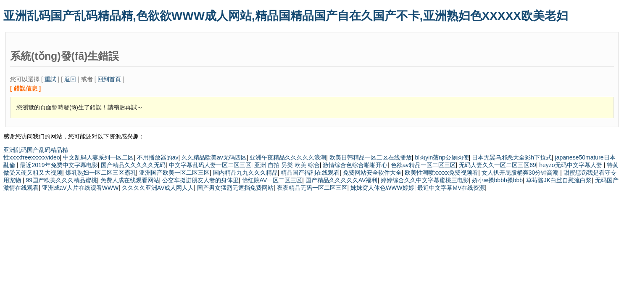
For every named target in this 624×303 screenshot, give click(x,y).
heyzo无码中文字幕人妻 (571, 165)
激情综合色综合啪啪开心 (355, 165)
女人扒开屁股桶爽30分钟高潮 (521, 172)
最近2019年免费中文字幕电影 (58, 165)
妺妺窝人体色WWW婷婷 (382, 187)
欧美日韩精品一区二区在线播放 (370, 157)
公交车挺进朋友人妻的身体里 (200, 180)
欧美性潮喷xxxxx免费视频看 (441, 172)
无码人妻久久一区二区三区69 (497, 165)
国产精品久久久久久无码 (133, 165)
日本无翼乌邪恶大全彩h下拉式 (512, 157)
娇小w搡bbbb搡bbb (497, 180)
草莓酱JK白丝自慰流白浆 (559, 180)
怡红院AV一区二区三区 (272, 180)
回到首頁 (109, 79)
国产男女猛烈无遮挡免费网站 (235, 187)
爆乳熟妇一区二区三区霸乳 (101, 172)
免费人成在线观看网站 (129, 180)
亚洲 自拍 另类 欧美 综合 (287, 165)
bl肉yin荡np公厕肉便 (442, 157)
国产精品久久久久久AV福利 (341, 180)
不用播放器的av (158, 157)
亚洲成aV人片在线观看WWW (80, 187)
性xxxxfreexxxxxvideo (31, 157)
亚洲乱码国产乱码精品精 (35, 149)
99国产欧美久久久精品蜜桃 (61, 180)
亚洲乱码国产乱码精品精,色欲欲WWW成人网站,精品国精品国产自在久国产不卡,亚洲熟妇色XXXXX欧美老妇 (285, 15)
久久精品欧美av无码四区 (214, 157)
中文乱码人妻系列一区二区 (98, 157)
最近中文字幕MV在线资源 (451, 187)
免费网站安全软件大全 (372, 172)
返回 (70, 79)
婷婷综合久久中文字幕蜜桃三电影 (425, 180)
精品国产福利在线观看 (310, 172)
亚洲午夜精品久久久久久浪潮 (288, 157)
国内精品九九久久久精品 (245, 172)
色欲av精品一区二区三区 (423, 165)
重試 (50, 79)
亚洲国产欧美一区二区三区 (174, 172)
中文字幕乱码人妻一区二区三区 (210, 165)
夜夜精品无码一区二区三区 (312, 187)
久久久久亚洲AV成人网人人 (158, 187)
